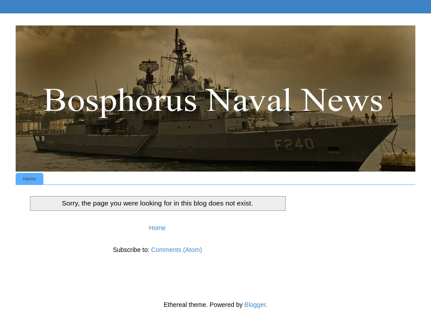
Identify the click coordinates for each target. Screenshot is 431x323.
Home (29, 178)
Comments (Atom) (176, 249)
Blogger (255, 304)
